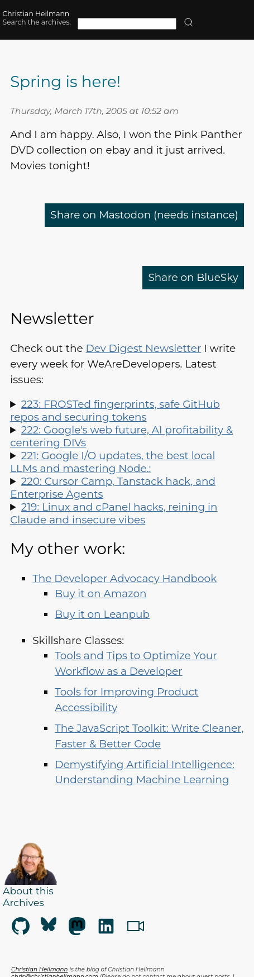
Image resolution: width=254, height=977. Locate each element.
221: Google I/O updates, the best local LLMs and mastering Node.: (112, 462)
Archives (23, 902)
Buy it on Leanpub (102, 614)
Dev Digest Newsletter (143, 348)
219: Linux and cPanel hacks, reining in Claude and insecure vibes (113, 513)
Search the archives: (37, 22)
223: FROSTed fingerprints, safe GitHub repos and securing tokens (115, 410)
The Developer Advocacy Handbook (124, 578)
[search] (188, 23)
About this (28, 891)
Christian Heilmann (36, 13)
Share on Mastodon (144, 214)
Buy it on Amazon (100, 593)
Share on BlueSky (193, 277)
